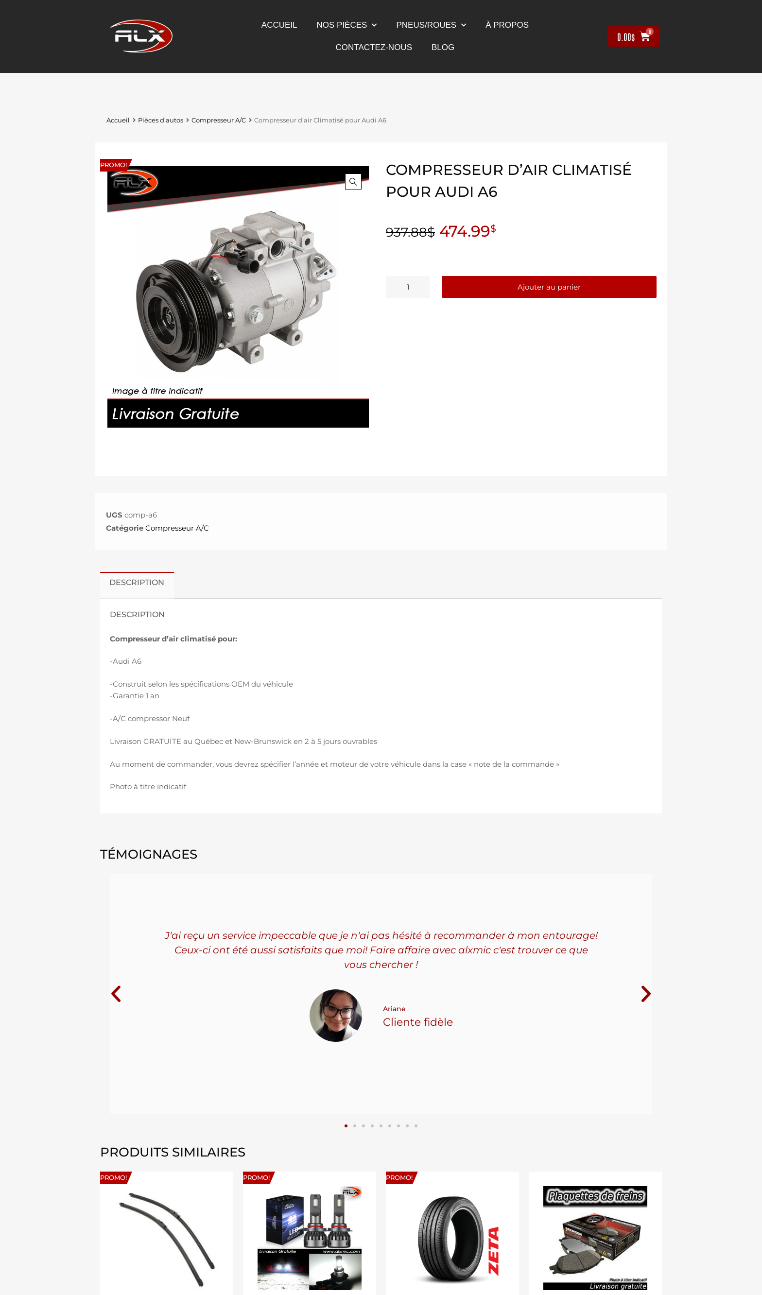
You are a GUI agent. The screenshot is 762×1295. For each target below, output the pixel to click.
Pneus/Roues (431, 25)
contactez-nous (374, 47)
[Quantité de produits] (407, 287)
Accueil (279, 25)
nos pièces (347, 25)
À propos (507, 25)
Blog (443, 47)
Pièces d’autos (160, 120)
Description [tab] (136, 582)
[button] (353, 181)
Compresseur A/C (218, 120)
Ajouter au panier (549, 287)
